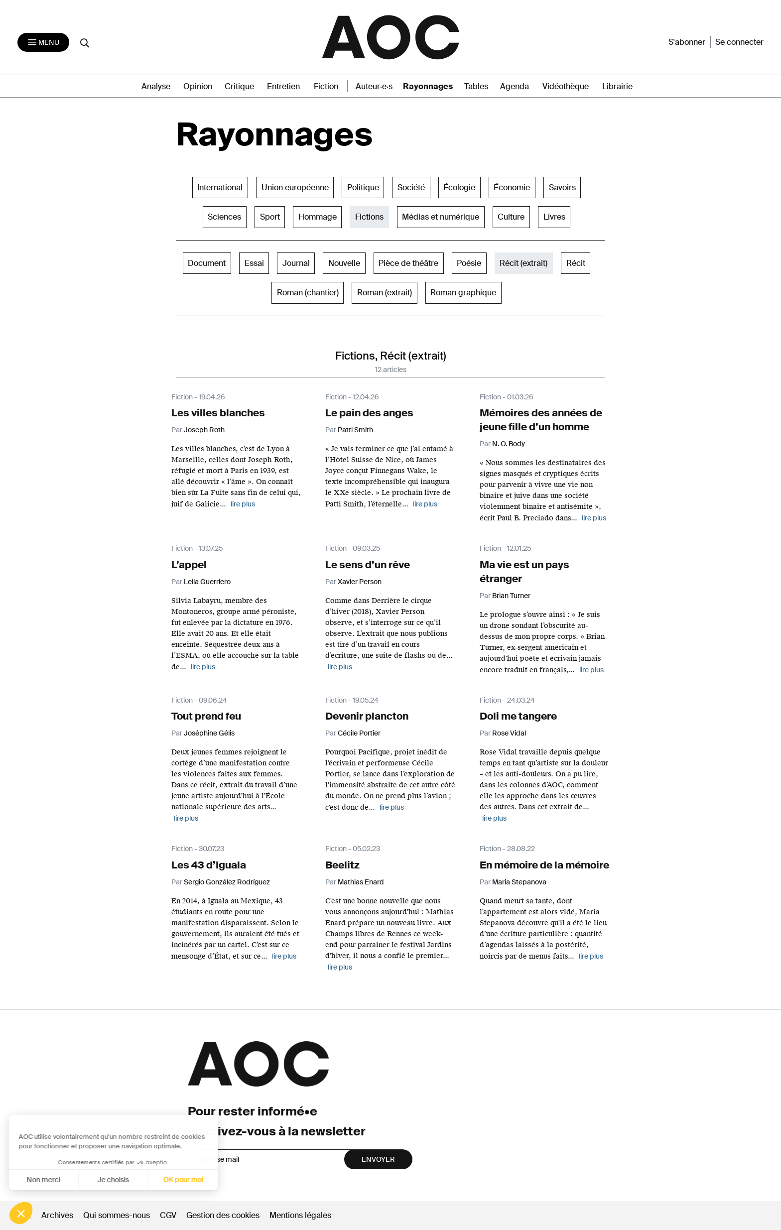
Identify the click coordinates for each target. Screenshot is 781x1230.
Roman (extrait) (384, 292)
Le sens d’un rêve (367, 564)
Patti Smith (355, 429)
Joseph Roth (204, 429)
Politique (363, 187)
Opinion (197, 86)
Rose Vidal (509, 733)
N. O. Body (508, 443)
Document (207, 263)
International (220, 187)
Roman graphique (463, 292)
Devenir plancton (366, 716)
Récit (575, 263)
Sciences (224, 217)
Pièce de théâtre (408, 263)
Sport (270, 217)
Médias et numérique (440, 217)
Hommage (317, 217)
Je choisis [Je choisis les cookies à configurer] (73, 1179)
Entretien (283, 86)
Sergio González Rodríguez (227, 881)
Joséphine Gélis (209, 733)
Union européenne (295, 187)
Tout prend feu (206, 716)
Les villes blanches (218, 412)
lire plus (243, 503)
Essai (254, 263)
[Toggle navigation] (43, 42)
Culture (511, 217)
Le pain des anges (369, 412)
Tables (476, 86)
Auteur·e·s (374, 86)
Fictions (369, 217)
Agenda (514, 86)
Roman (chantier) (308, 292)
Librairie (617, 86)
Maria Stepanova (519, 881)
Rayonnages (428, 86)
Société (411, 187)
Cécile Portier (359, 733)
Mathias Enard (361, 881)
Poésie (469, 263)
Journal (296, 263)
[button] (21, 1213)
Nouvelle (344, 263)
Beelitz (342, 865)
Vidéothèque (565, 86)
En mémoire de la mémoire (544, 865)
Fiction (326, 86)
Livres (554, 217)
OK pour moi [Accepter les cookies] (143, 1179)
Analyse (155, 86)
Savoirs (562, 187)
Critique (239, 86)
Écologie (459, 187)
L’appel (189, 564)
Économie (512, 187)
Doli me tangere (518, 716)
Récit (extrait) (523, 263)
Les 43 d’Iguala (208, 865)
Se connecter (739, 42)
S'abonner (686, 42)
